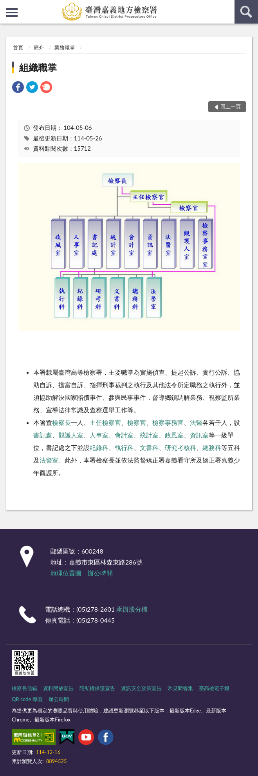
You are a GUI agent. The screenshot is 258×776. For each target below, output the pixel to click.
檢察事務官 (168, 422)
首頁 (18, 47)
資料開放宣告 (58, 688)
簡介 (39, 47)
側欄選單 (12, 12)
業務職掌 (64, 47)
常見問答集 (180, 688)
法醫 (196, 422)
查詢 (246, 12)
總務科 (211, 447)
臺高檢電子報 (214, 688)
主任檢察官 (105, 422)
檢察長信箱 (24, 688)
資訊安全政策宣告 (141, 688)
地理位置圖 (65, 573)
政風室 (174, 435)
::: (6, 6)
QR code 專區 (27, 699)
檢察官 (136, 422)
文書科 (149, 447)
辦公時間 (100, 573)
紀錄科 (99, 447)
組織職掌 (38, 67)
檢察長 (61, 422)
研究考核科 (180, 447)
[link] (18, 88)
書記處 (42, 435)
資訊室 (199, 435)
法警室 (49, 460)
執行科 (124, 447)
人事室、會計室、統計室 (124, 435)
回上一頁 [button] (230, 106)
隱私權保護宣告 (97, 688)
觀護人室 (70, 435)
